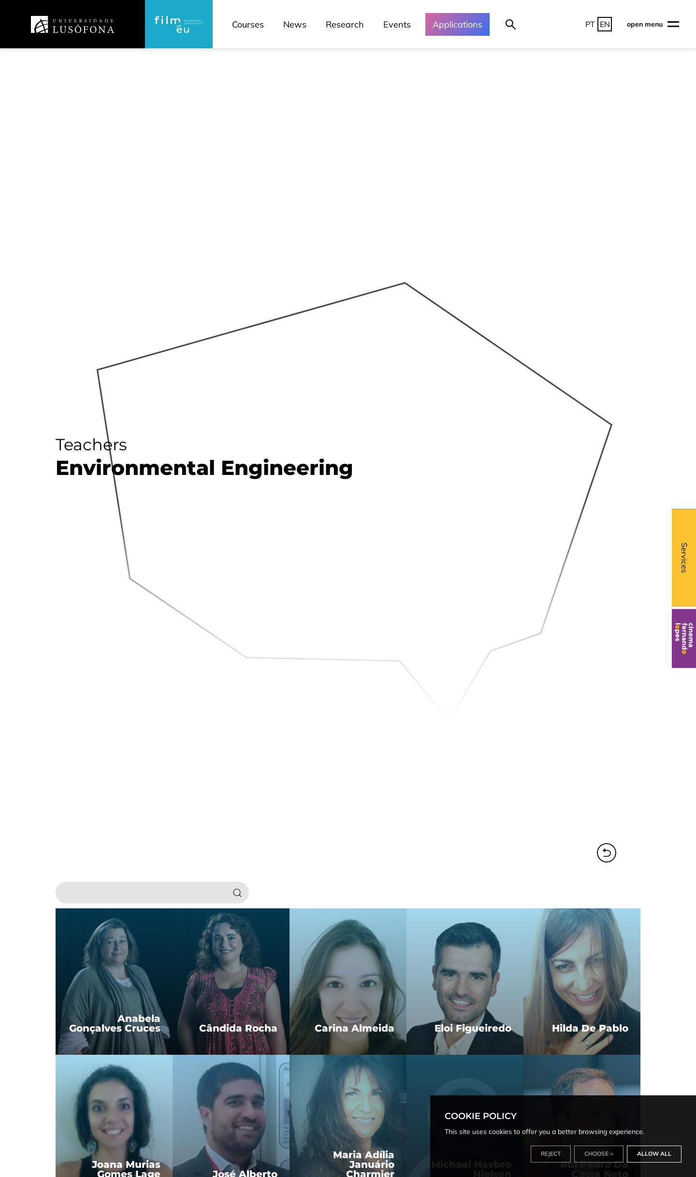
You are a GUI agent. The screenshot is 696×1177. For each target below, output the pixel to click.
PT (590, 24)
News (294, 24)
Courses (248, 24)
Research (345, 24)
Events (397, 24)
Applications (457, 24)
